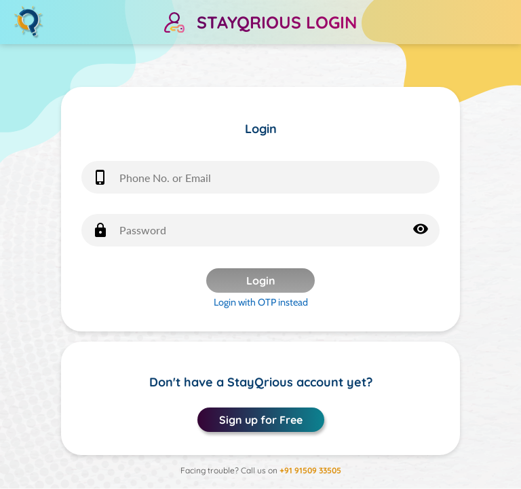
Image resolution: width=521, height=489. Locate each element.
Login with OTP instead (261, 302)
